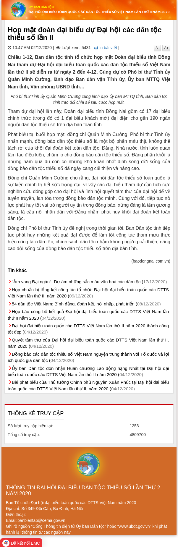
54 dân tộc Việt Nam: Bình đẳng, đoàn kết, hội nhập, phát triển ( (86, 303)
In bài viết (105, 47)
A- (157, 48)
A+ (166, 48)
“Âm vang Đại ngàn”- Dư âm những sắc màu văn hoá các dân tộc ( (89, 281)
